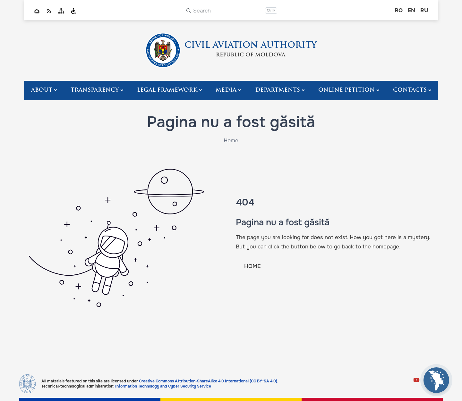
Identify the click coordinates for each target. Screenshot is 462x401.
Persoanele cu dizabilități (73, 11)
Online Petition (346, 90)
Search (202, 10)
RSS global (49, 11)
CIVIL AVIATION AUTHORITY (250, 45)
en (411, 10)
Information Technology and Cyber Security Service (163, 386)
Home (37, 11)
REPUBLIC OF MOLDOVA (250, 55)
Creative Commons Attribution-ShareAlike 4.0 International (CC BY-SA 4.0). (208, 381)
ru (424, 10)
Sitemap (61, 11)
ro (399, 10)
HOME (252, 266)
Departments (277, 90)
